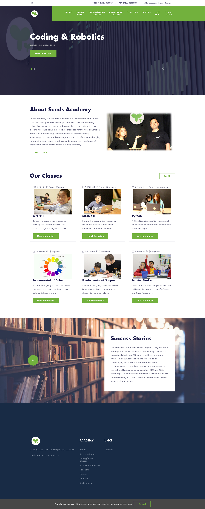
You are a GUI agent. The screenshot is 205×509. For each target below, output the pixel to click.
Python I (137, 216)
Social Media (169, 13)
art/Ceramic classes (116, 13)
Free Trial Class (38, 53)
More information (45, 236)
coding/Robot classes (97, 13)
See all (167, 176)
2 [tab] (34, 69)
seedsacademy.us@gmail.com (159, 3)
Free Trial (157, 13)
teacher (108, 449)
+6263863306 (131, 3)
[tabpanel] (102, 45)
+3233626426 (108, 3)
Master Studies (142, 280)
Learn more (41, 152)
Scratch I (38, 216)
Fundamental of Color (48, 280)
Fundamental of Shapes (98, 280)
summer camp (80, 13)
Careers (146, 12)
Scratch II (88, 216)
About (68, 12)
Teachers (132, 12)
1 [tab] (31, 69)
